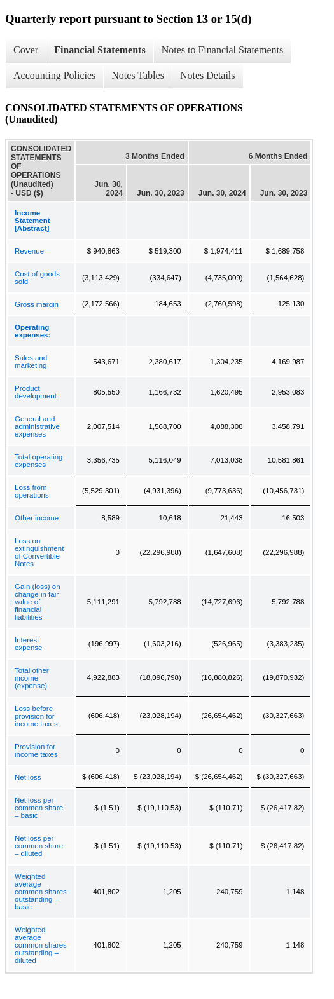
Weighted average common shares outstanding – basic (41, 892)
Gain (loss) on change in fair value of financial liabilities (37, 602)
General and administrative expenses (37, 426)
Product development (36, 392)
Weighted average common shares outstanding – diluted (41, 945)
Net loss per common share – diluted (39, 845)
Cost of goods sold (37, 277)
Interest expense (28, 643)
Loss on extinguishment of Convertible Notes (39, 552)
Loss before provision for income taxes (36, 716)
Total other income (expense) (32, 678)
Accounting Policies (54, 75)
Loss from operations (32, 491)
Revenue (29, 251)
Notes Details (207, 75)
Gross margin (37, 304)
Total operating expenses (38, 460)
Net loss (28, 777)
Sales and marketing (31, 361)
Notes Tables (137, 75)
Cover (25, 49)
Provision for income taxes (36, 750)
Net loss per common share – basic (39, 807)
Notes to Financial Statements (223, 49)
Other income (37, 518)
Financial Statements (100, 49)
